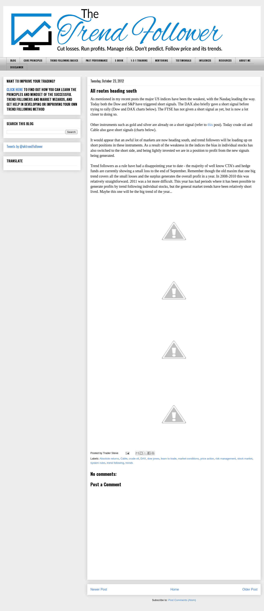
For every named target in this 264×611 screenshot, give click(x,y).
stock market (245, 458)
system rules (97, 462)
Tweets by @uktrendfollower (25, 146)
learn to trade (169, 458)
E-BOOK (119, 60)
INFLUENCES (205, 60)
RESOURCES (225, 60)
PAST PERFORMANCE (96, 60)
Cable (124, 458)
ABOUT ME (244, 60)
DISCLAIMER (16, 67)
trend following (115, 462)
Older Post (249, 589)
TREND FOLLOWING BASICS (64, 60)
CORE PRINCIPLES (33, 60)
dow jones (153, 458)
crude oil (134, 458)
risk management (225, 458)
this (210, 125)
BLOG (13, 60)
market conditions (188, 458)
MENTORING (161, 60)
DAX (143, 458)
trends (129, 462)
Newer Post (98, 589)
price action (207, 458)
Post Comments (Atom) (182, 600)
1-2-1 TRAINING (139, 60)
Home (174, 589)
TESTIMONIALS (183, 60)
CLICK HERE (15, 89)
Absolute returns (109, 458)
